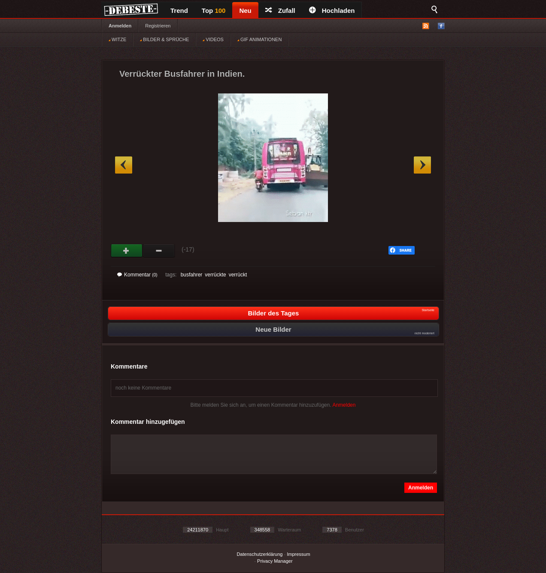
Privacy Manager (275, 561)
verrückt (238, 275)
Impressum (298, 554)
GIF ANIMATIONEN (259, 39)
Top (214, 10)
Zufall (280, 10)
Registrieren (157, 25)
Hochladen (332, 10)
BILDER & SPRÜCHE (164, 39)
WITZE (117, 39)
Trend (179, 10)
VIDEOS (213, 39)
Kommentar (137, 275)
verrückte (215, 275)
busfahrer (192, 275)
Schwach (159, 251)
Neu (245, 10)
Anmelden (120, 25)
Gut (127, 251)
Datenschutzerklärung (259, 554)
